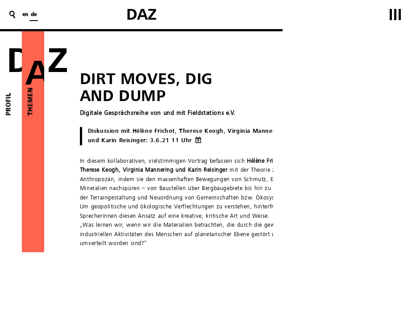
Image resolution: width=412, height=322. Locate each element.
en (25, 14)
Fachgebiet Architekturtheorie (250, 300)
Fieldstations (195, 264)
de (34, 14)
